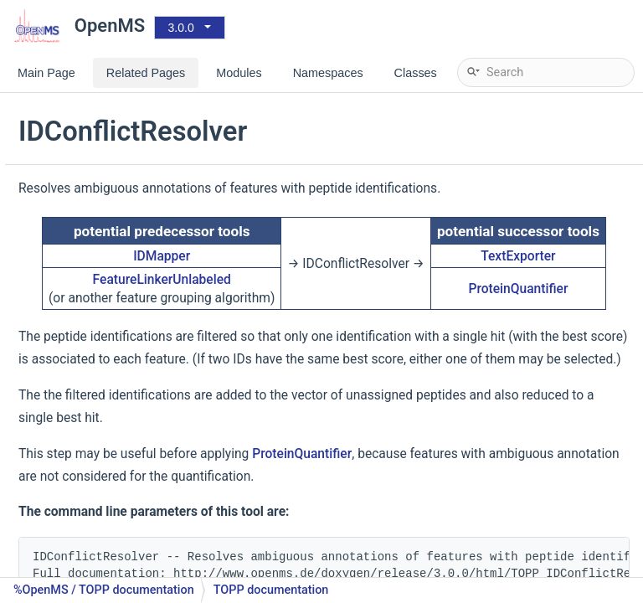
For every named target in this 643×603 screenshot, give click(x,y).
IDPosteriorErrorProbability (128, 422)
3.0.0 (181, 27)
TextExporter (569, 297)
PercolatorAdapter (106, 573)
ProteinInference (101, 548)
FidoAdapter (89, 322)
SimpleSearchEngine (112, 221)
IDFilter (76, 372)
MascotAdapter (98, 96)
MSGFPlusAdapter (106, 146)
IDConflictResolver (107, 347)
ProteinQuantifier (569, 339)
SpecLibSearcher (102, 196)
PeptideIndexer (97, 498)
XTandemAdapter (104, 247)
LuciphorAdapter (101, 473)
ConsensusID (92, 272)
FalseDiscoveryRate (109, 297)
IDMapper (83, 397)
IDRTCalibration (98, 448)
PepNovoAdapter (102, 171)
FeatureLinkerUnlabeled (304, 320)
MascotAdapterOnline (115, 121)
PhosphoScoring (101, 523)
